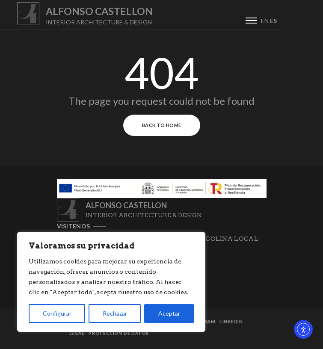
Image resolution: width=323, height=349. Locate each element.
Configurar (57, 313)
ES (315, 20)
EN (307, 20)
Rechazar (115, 313)
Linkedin (231, 321)
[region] (111, 282)
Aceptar (169, 313)
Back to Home (161, 125)
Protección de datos (119, 333)
